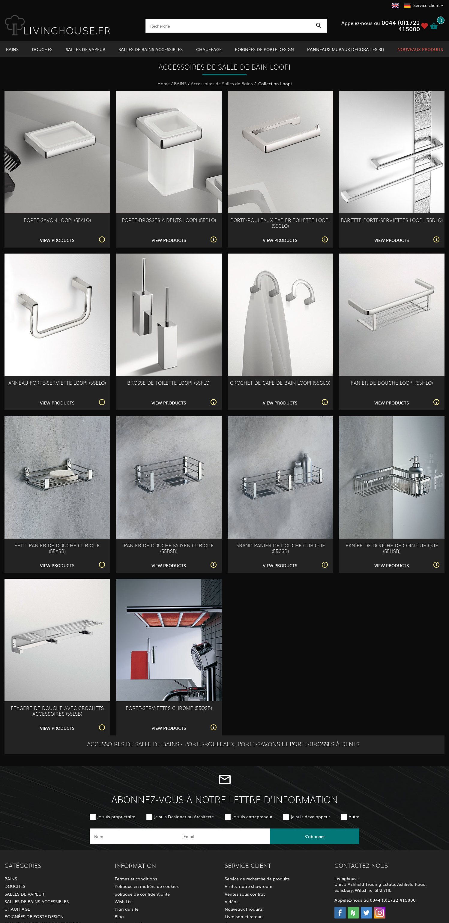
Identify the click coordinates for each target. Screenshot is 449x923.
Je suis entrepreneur (252, 816)
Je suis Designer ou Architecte (184, 816)
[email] (223, 836)
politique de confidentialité (142, 894)
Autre (354, 816)
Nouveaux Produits (244, 909)
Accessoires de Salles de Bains (222, 83)
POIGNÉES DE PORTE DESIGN (264, 49)
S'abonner (314, 836)
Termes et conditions (136, 879)
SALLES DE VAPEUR (85, 49)
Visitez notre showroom (248, 886)
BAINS (12, 49)
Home (163, 83)
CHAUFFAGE (209, 49)
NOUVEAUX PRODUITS (420, 49)
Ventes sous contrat (245, 894)
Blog (119, 916)
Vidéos (231, 901)
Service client (426, 5)
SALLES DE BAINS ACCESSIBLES (150, 49)
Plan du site (127, 909)
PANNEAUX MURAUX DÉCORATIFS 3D (345, 49)
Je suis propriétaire (116, 816)
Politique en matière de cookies (147, 886)
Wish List (124, 901)
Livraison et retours (244, 916)
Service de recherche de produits (257, 879)
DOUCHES (42, 49)
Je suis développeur (310, 816)
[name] (134, 836)
